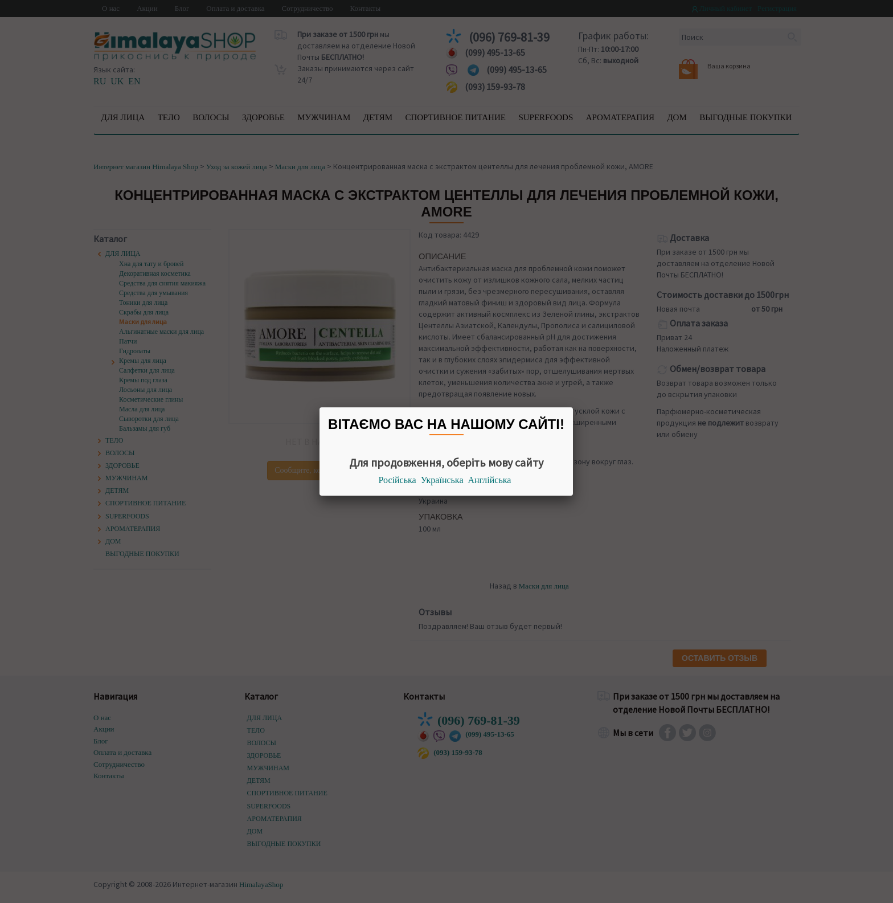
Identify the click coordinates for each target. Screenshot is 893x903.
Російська (397, 480)
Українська (442, 480)
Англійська (489, 480)
